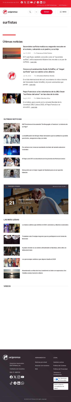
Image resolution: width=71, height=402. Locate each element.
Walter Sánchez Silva (43, 106)
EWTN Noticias (52, 5)
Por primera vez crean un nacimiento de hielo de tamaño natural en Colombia (44, 156)
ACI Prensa (63, 5)
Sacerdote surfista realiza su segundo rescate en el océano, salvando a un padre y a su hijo (45, 49)
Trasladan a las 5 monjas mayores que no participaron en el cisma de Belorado (42, 245)
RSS (36, 369)
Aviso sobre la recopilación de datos (59, 386)
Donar (46, 12)
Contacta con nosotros (17, 369)
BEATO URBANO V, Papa (29, 207)
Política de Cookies (59, 365)
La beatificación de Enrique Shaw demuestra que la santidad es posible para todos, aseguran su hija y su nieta (43, 145)
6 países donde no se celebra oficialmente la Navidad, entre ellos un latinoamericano (43, 256)
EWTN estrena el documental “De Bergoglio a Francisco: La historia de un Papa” (44, 133)
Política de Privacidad (60, 369)
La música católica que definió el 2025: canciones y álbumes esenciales (41, 233)
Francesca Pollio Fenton (44, 56)
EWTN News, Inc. (15, 365)
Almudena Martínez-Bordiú (45, 81)
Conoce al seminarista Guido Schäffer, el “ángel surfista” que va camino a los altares (44, 74)
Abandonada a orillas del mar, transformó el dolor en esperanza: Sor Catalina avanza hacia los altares (44, 280)
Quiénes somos (58, 362)
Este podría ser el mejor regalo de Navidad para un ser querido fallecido (45, 179)
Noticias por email (41, 362)
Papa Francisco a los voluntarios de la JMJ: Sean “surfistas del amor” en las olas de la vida (43, 99)
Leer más (33, 64)
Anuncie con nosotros (42, 365)
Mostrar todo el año (60, 194)
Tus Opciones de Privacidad (60, 379)
